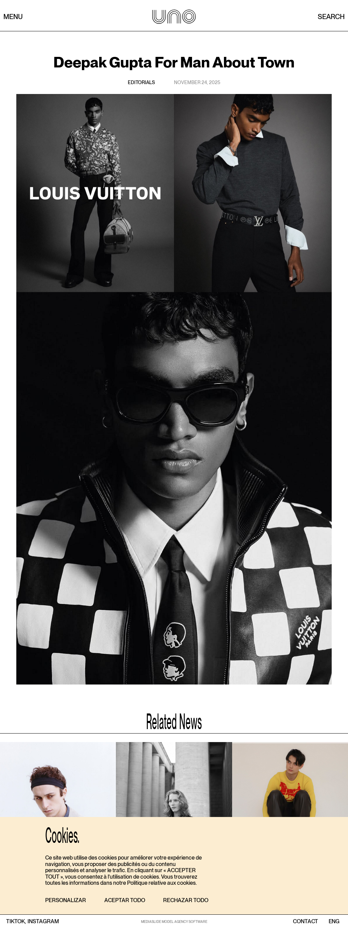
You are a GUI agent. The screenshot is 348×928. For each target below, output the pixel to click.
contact (305, 921)
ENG (334, 921)
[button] (65, 900)
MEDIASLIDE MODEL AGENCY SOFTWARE (174, 921)
